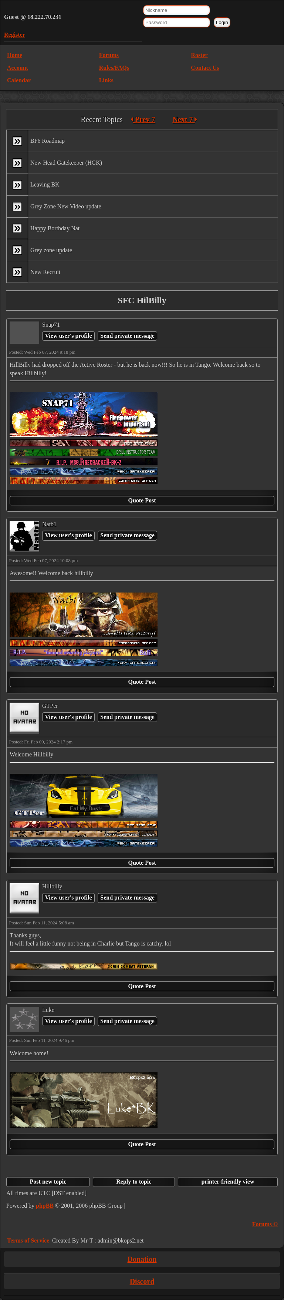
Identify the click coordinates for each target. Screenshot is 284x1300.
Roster (199, 55)
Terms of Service (28, 1240)
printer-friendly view (228, 1181)
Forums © (265, 1224)
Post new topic (48, 1181)
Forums (109, 55)
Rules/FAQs (114, 68)
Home (14, 55)
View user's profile (68, 336)
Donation (142, 1259)
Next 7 (184, 119)
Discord (142, 1281)
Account (17, 68)
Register (14, 35)
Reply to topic (133, 1181)
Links (106, 80)
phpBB (45, 1205)
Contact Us (205, 68)
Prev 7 (143, 119)
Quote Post (142, 500)
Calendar (19, 80)
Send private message (127, 336)
